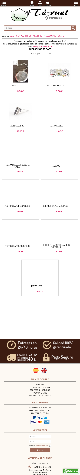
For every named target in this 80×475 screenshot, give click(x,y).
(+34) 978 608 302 (42, 466)
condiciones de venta (42, 446)
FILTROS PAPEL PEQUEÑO (17, 246)
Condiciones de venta (40, 387)
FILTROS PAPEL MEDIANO (55, 206)
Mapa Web (40, 384)
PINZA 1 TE (36, 286)
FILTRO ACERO (17, 126)
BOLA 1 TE (17, 86)
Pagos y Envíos (40, 393)
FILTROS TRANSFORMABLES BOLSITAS (56, 246)
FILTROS (56, 166)
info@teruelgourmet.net (42, 46)
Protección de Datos (40, 390)
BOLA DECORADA (56, 86)
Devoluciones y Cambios (40, 395)
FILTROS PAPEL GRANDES (17, 206)
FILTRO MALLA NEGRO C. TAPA (17, 166)
